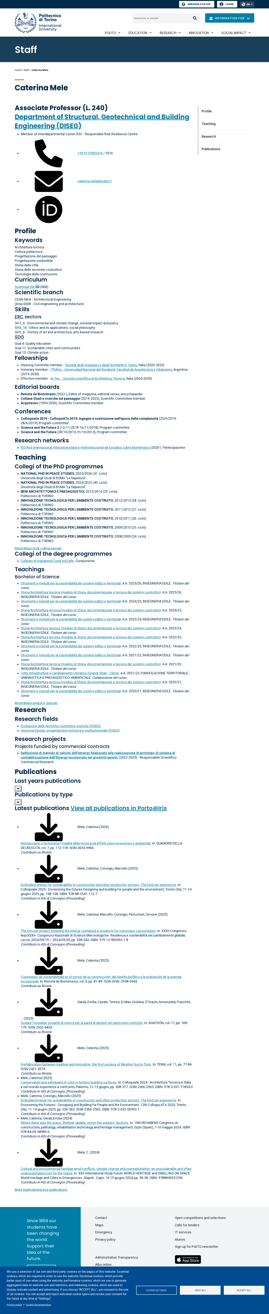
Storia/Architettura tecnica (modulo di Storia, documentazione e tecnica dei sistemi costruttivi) (91, 592)
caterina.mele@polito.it (95, 181)
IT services (183, 1232)
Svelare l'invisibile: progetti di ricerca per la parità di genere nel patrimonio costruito (82, 1023)
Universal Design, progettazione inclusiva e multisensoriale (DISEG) (70, 730)
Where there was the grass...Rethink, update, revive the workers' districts (74, 1123)
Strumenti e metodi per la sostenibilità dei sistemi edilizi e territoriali (71, 583)
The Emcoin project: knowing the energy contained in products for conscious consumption (88, 931)
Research (168, 32)
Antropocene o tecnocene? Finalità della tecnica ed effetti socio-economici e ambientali (86, 843)
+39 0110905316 (90, 153)
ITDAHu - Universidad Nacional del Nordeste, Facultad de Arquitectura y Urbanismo (111, 369)
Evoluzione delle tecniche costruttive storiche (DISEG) (61, 726)
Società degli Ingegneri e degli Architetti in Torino (101, 365)
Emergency (103, 1232)
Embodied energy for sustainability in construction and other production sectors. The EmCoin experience (98, 885)
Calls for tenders (187, 1225)
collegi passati (38, 548)
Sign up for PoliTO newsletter (196, 1247)
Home (18, 70)
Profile (25, 230)
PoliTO (110, 32)
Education (138, 32)
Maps (99, 1225)
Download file (25, 287)
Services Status (196, 4)
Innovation (199, 32)
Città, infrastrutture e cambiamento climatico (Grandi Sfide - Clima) (70, 673)
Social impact (233, 32)
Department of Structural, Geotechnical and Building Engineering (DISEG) (102, 121)
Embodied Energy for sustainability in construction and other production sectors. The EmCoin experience (98, 1100)
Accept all (244, 1290)
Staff (26, 70)
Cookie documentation (38, 1304)
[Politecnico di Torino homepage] (38, 22)
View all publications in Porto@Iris (119, 808)
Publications (36, 771)
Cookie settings (156, 1290)
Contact (101, 1218)
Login (229, 4)
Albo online (103, 1264)
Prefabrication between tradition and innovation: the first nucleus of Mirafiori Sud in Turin (86, 1064)
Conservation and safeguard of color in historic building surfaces (69, 1082)
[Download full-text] (49, 827)
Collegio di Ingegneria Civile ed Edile (47, 561)
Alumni (180, 1239)
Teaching (30, 457)
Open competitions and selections (200, 1218)
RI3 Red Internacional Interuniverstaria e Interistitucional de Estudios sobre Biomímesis (85, 447)
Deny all (200, 1290)
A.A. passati (36, 703)
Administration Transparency (116, 1257)
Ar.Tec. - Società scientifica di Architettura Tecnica (87, 378)
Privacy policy (14, 1304)
